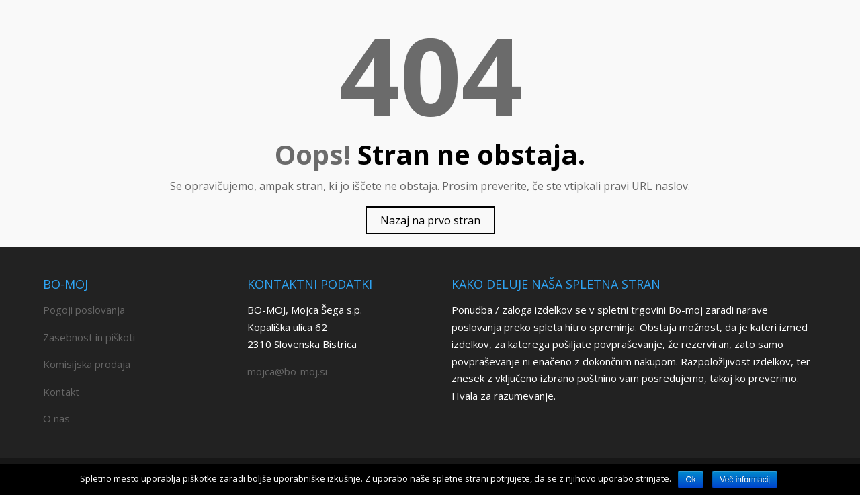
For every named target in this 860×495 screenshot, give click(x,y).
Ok (690, 479)
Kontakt (61, 391)
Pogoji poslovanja (84, 309)
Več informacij (745, 479)
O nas (56, 418)
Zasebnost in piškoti (89, 337)
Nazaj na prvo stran (430, 220)
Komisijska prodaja (86, 364)
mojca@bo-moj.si (287, 371)
